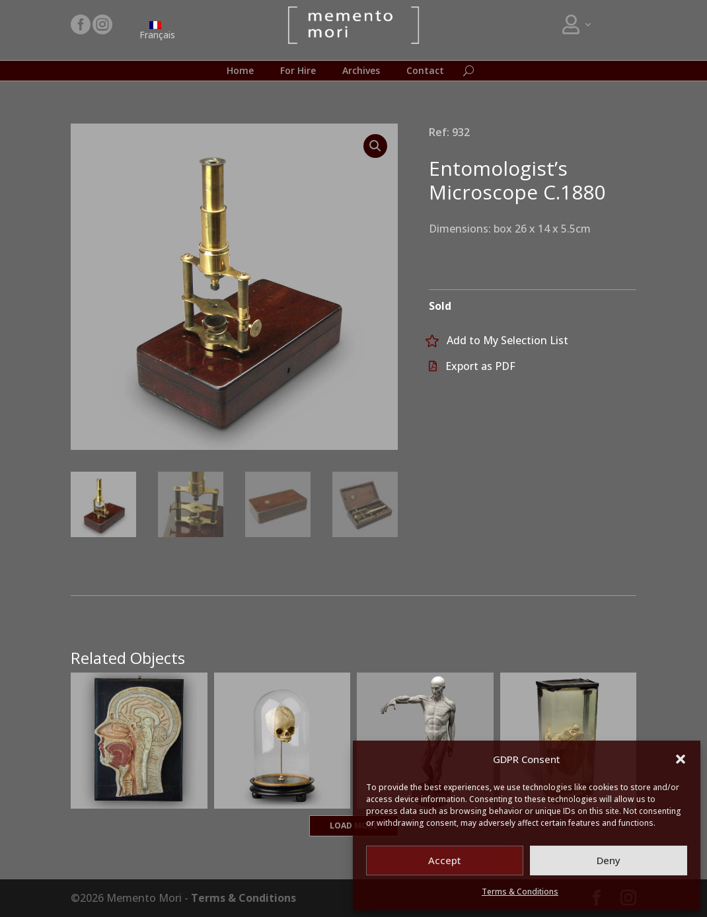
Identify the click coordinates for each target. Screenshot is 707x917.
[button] (680, 759)
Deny (608, 860)
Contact (425, 71)
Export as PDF (480, 366)
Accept (444, 860)
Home (240, 71)
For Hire (298, 71)
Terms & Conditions (520, 891)
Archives (361, 71)
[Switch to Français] (155, 30)
